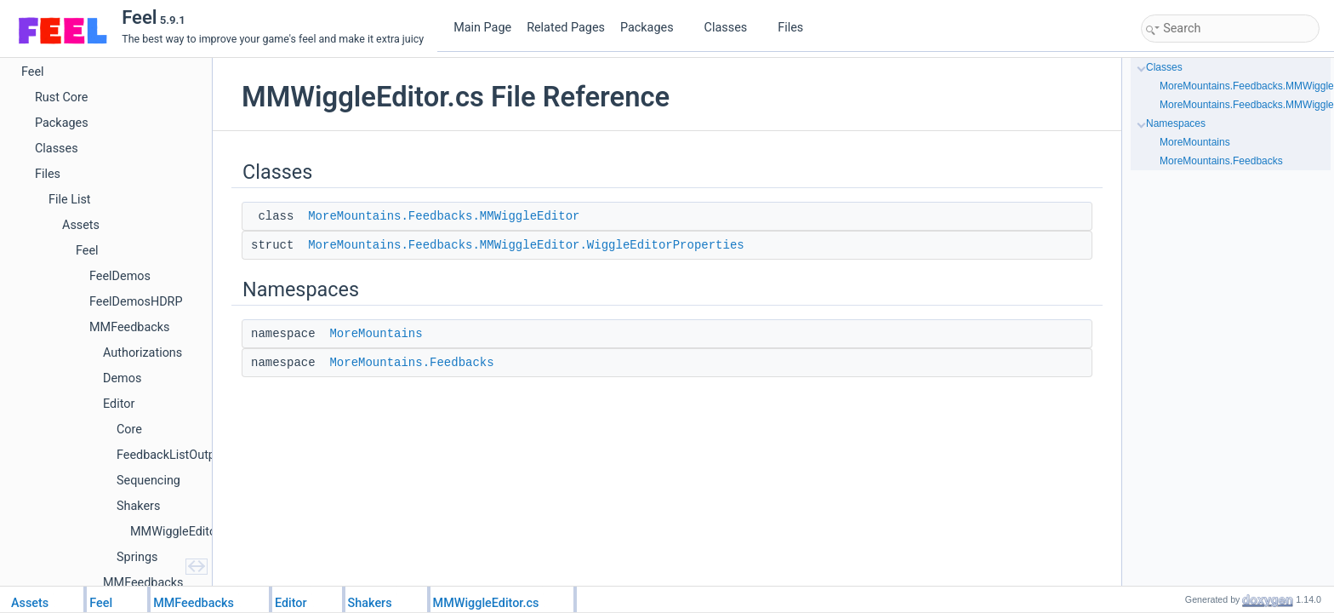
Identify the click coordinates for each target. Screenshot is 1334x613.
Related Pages (566, 27)
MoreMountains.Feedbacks (411, 363)
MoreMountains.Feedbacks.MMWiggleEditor (443, 216)
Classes (732, 27)
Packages (653, 27)
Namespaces (1176, 123)
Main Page (482, 27)
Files (797, 27)
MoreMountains (375, 334)
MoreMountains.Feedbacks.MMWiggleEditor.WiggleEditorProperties (526, 245)
